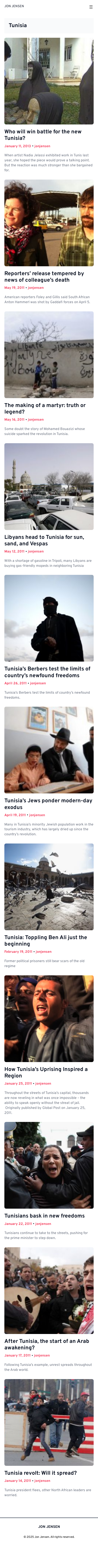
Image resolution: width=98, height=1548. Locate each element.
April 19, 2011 (15, 815)
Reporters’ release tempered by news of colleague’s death (44, 277)
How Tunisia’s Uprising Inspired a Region (46, 1072)
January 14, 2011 (17, 1481)
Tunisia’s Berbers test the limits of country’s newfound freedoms (47, 672)
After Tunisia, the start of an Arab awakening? (46, 1344)
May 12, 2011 (14, 551)
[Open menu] (91, 7)
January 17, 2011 (17, 1355)
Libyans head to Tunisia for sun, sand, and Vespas (44, 540)
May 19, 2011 (14, 288)
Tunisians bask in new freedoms (44, 1216)
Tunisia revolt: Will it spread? (40, 1473)
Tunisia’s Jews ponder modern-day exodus (48, 804)
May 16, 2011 (14, 420)
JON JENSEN (14, 6)
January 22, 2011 (18, 1224)
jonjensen (42, 146)
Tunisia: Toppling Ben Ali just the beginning (45, 941)
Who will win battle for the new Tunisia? (43, 135)
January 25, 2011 (18, 1084)
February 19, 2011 (18, 952)
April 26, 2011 (15, 683)
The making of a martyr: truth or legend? (45, 408)
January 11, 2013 (17, 146)
